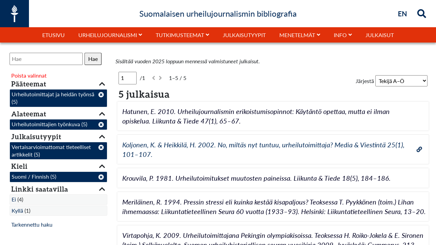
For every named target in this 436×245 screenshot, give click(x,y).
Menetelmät (297, 35)
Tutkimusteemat (180, 35)
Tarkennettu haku (31, 224)
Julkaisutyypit (244, 35)
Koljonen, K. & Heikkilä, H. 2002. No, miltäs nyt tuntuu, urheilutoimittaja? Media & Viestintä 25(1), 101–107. (263, 149)
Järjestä (365, 81)
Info (340, 35)
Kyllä (17, 210)
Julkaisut (379, 35)
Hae (93, 58)
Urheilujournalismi (107, 35)
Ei (14, 199)
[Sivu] (128, 78)
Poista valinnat (29, 75)
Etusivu (53, 35)
